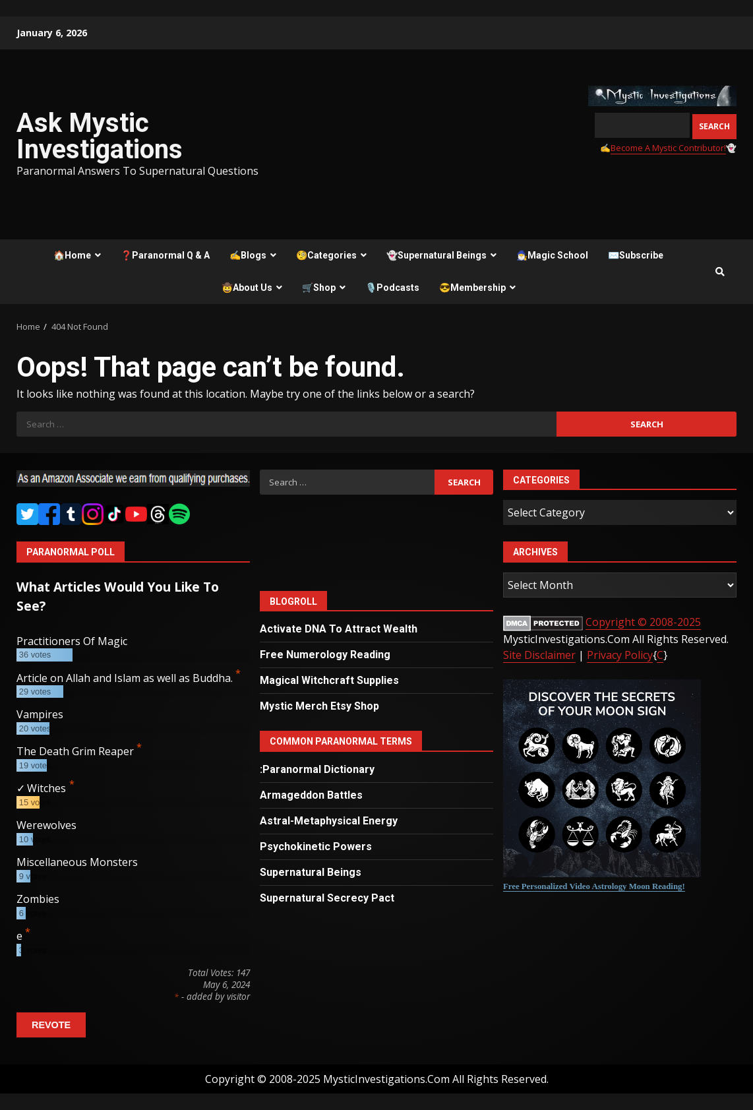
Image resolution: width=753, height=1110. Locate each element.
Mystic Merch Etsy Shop (319, 706)
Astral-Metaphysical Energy (329, 821)
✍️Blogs (247, 255)
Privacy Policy (620, 655)
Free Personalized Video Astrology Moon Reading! (594, 886)
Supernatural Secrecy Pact (327, 898)
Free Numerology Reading (325, 654)
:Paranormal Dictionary (317, 769)
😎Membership (472, 287)
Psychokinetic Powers (316, 846)
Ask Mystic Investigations (99, 136)
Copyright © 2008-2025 (643, 622)
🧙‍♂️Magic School (552, 255)
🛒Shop (319, 287)
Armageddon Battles (311, 795)
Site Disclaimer (539, 655)
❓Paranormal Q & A (165, 255)
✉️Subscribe (635, 255)
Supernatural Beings (310, 872)
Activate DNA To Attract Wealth (338, 629)
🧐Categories (326, 255)
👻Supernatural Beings (436, 255)
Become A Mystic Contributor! (668, 148)
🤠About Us (247, 287)
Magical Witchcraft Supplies (329, 680)
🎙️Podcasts (392, 287)
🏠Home (72, 255)
